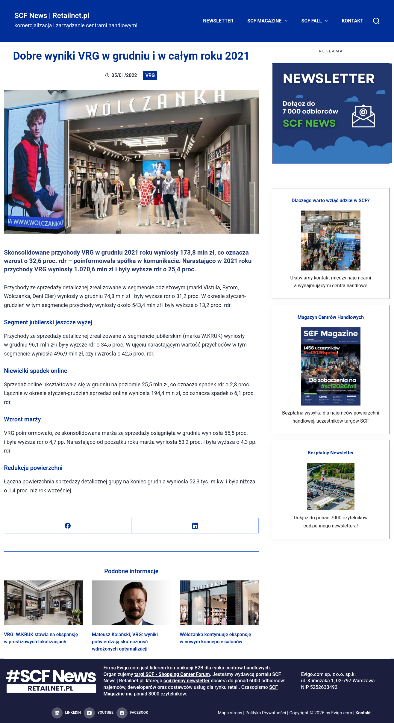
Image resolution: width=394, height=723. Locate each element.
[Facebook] (67, 525)
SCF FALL (315, 21)
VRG (150, 75)
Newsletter (218, 21)
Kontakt (352, 21)
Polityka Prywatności (266, 713)
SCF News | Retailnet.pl (51, 15)
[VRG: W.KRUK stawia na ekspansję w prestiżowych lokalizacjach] (43, 602)
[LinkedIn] (195, 525)
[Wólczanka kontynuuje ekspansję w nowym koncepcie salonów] (219, 602)
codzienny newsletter (186, 680)
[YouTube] (98, 713)
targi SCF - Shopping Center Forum (172, 674)
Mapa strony (229, 713)
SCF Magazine (268, 21)
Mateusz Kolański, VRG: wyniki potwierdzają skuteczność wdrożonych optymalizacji (125, 642)
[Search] (376, 21)
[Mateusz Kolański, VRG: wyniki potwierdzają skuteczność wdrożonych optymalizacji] (131, 602)
